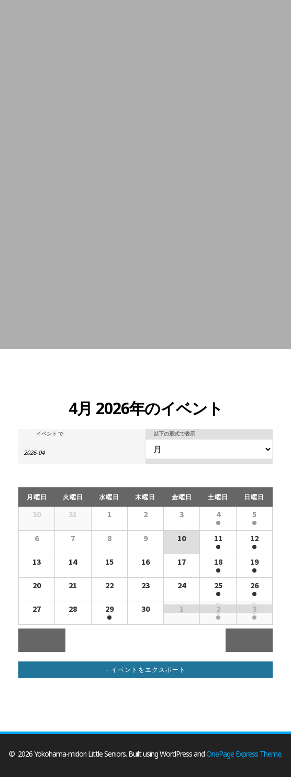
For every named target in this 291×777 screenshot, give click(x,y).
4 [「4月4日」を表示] (218, 514)
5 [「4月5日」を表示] (254, 514)
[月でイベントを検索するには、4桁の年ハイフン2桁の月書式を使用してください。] (50, 452)
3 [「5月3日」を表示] (254, 608)
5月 (253, 639)
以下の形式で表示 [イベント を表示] (174, 434)
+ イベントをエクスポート (145, 669)
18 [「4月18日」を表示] (218, 561)
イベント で (49, 434)
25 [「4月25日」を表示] (218, 585)
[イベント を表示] (209, 449)
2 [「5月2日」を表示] (218, 608)
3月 (38, 639)
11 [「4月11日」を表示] (218, 538)
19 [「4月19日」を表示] (254, 561)
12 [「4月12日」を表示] (254, 538)
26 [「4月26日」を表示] (254, 585)
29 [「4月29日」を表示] (109, 608)
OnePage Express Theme (243, 754)
